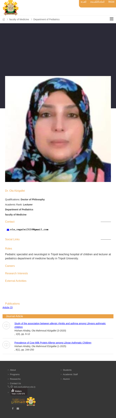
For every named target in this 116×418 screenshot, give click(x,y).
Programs (15, 374)
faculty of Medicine (19, 19)
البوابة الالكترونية (97, 1)
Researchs (15, 379)
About (13, 370)
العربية (83, 1)
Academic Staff (70, 374)
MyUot (111, 1)
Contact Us (15, 383)
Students (67, 370)
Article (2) (8, 307)
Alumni (66, 379)
